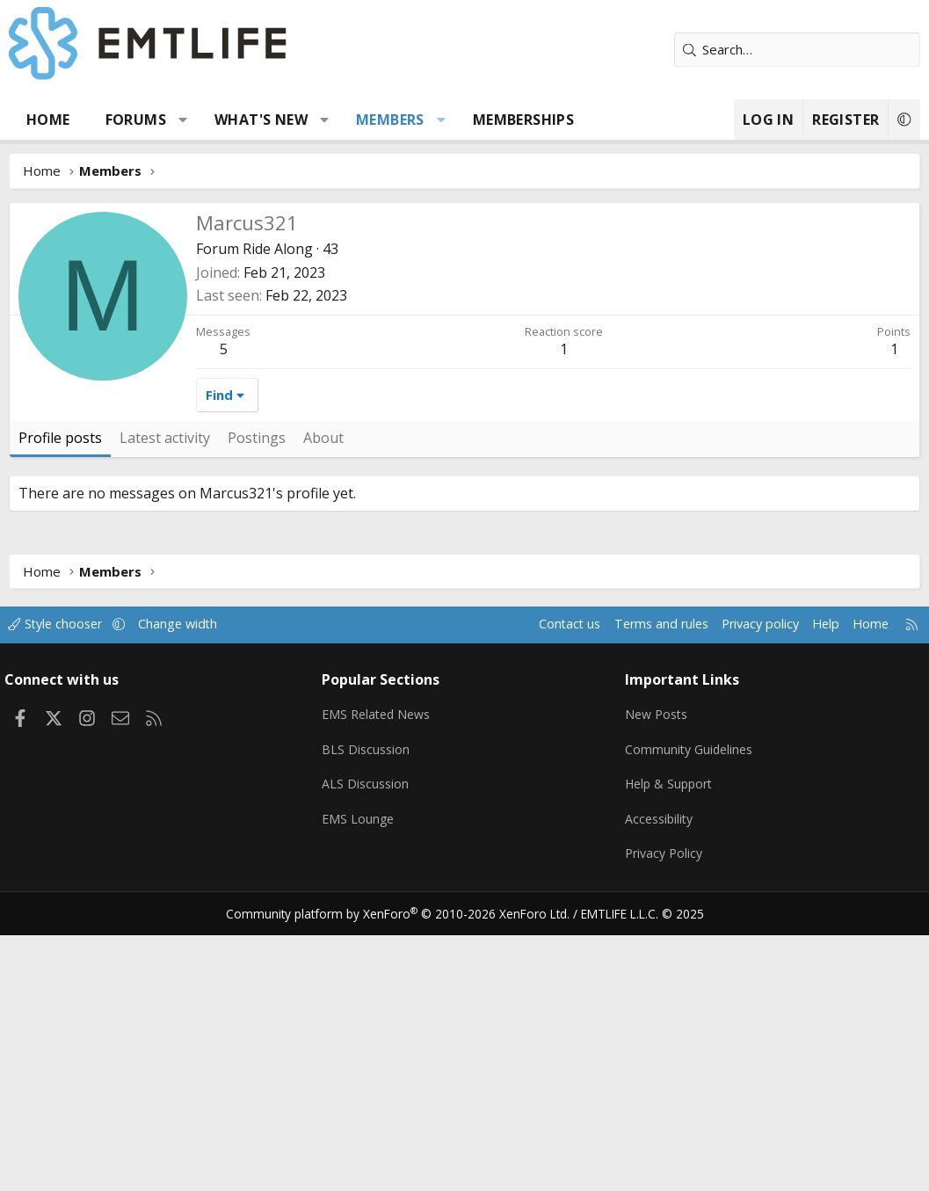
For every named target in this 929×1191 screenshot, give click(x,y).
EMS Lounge (361, 1077)
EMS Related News (382, 975)
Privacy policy (745, 888)
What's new (261, 119)
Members (390, 119)
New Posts (656, 975)
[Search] (797, 50)
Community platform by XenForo (404, 1170)
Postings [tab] (257, 701)
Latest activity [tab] (165, 701)
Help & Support (669, 1043)
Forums (135, 119)
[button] (183, 119)
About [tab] (323, 701)
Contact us (545, 888)
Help (813, 888)
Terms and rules (640, 888)
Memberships (523, 119)
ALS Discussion (369, 1043)
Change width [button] (195, 888)
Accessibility (658, 1077)
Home (48, 119)
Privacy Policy (663, 1112)
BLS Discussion (369, 1009)
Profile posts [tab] (60, 701)
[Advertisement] (464, 334)
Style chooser (68, 888)
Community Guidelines (689, 1009)
